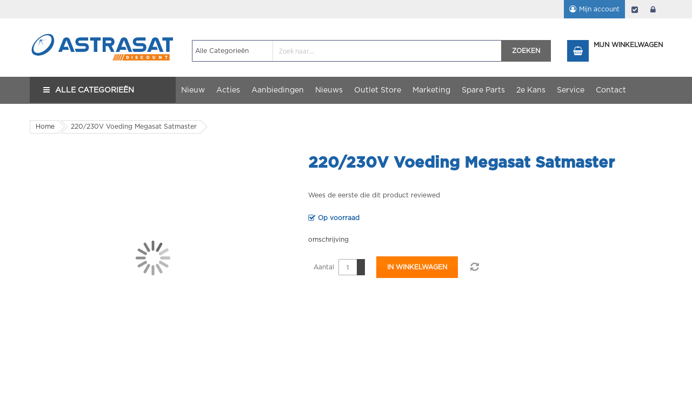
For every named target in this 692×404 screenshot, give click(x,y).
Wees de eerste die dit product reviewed (374, 195)
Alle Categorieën (94, 90)
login (653, 9)
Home (45, 126)
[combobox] (347, 51)
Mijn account (599, 9)
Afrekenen (635, 9)
